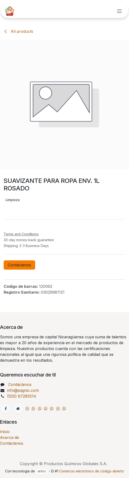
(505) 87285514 (22, 396)
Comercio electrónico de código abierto (91, 471)
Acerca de (9, 437)
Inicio (5, 431)
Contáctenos (19, 265)
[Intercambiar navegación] (119, 11)
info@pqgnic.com (23, 390)
